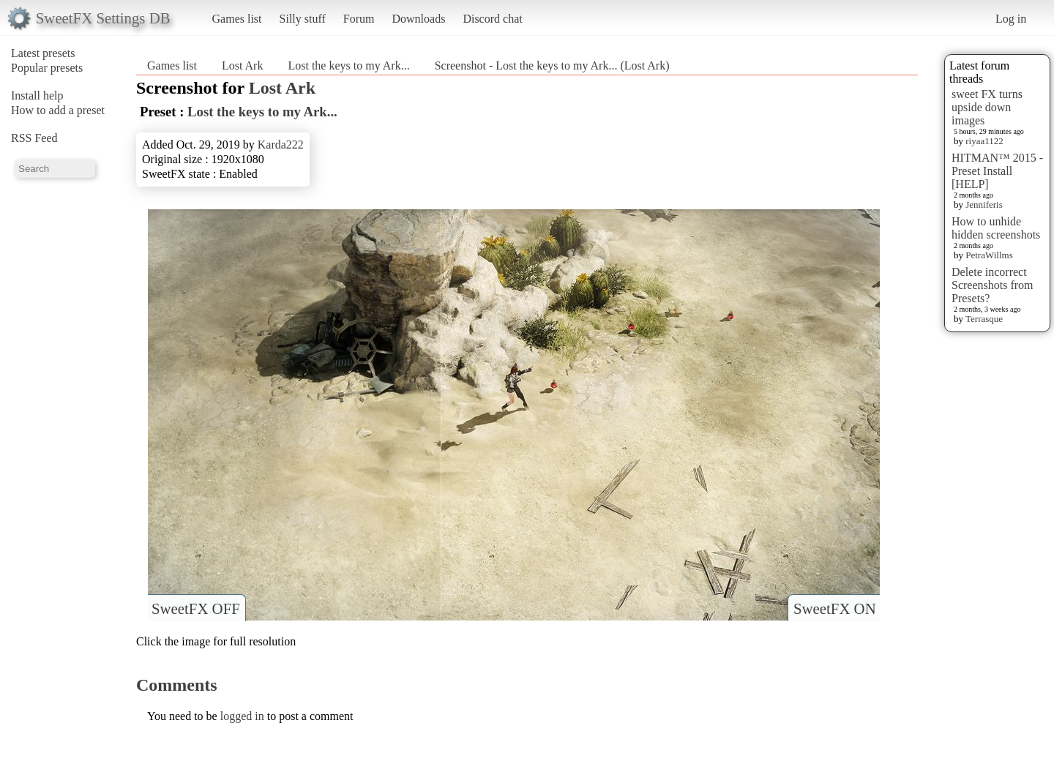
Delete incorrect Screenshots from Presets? (993, 285)
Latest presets (43, 53)
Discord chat (492, 18)
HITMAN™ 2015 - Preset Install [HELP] (997, 170)
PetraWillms (988, 255)
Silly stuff (303, 18)
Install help (37, 95)
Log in (1010, 18)
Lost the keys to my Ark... (348, 65)
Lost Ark (242, 65)
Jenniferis (984, 204)
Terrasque (984, 318)
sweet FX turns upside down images (987, 107)
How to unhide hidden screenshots (996, 228)
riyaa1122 (984, 140)
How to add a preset (58, 110)
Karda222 (281, 144)
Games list (237, 18)
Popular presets (47, 67)
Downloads (418, 18)
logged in (242, 716)
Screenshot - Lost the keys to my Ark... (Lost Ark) (552, 65)
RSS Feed (34, 138)
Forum (359, 18)
